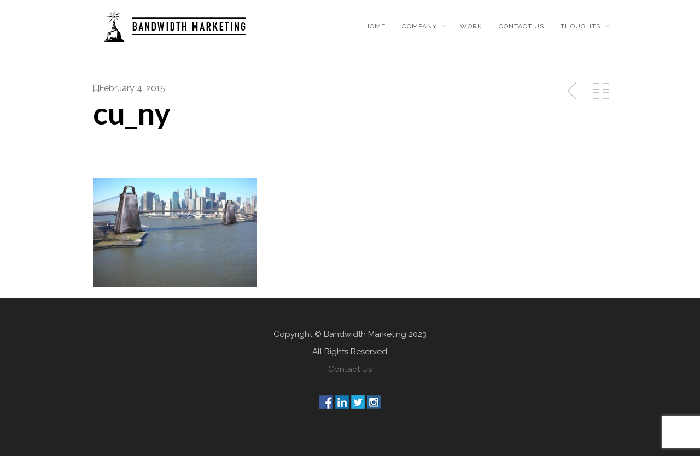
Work (471, 26)
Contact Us (350, 369)
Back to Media (601, 91)
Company (419, 26)
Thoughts (580, 26)
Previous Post (572, 91)
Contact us (521, 26)
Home (375, 26)
